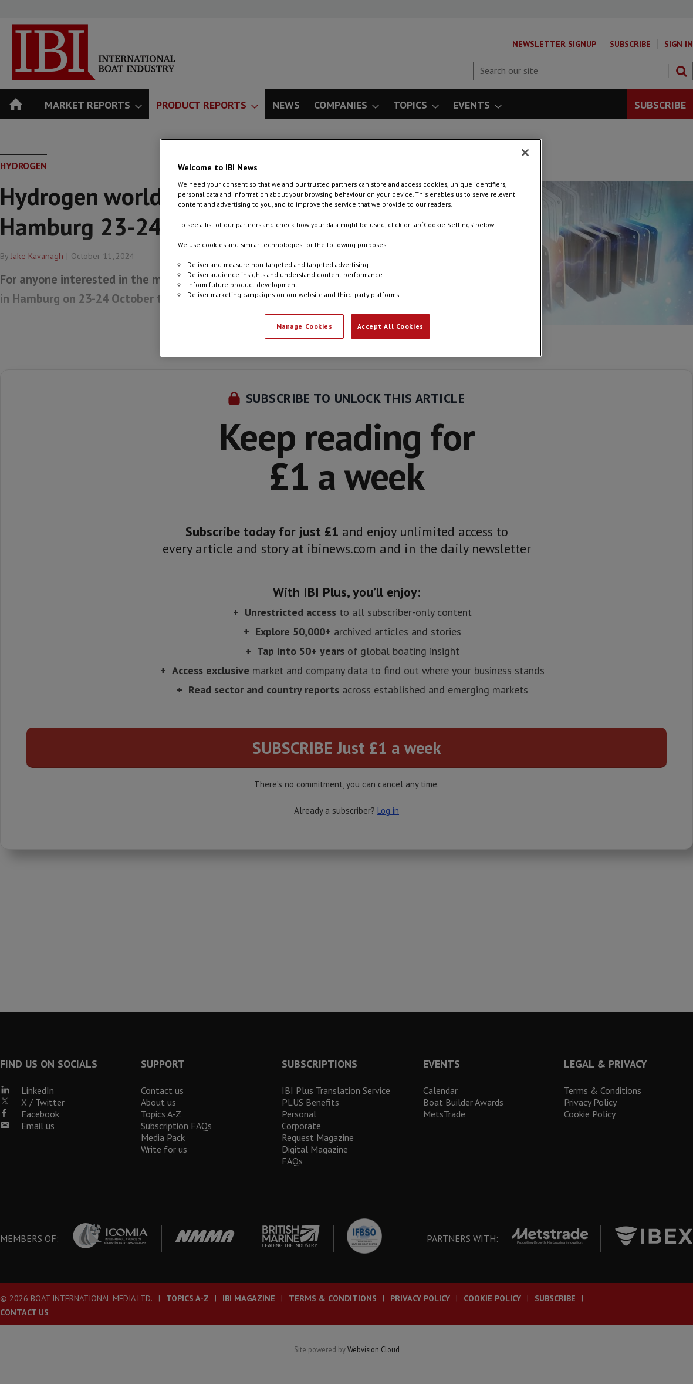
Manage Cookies (304, 326)
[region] (351, 248)
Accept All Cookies (390, 326)
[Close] (525, 153)
